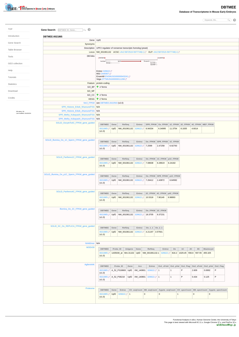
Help (10, 70)
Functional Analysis (184, 320)
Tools (10, 56)
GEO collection (15, 63)
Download (13, 91)
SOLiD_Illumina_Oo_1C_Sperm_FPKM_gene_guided (69, 140)
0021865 (103, 128)
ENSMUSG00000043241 (116, 76)
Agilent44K (90, 264)
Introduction (13, 36)
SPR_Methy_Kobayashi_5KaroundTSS (76, 115)
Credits (11, 98)
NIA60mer (90, 243)
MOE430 (90, 247)
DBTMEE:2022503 (109, 103)
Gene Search (14, 43)
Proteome (90, 288)
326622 (106, 71)
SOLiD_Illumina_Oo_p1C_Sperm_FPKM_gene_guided (69, 174)
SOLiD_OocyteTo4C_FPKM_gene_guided (75, 123)
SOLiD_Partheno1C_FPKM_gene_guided (75, 157)
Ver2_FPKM (89, 103)
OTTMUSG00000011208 (113, 79)
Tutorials (12, 77)
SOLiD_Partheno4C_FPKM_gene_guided (75, 191)
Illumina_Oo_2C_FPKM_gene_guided (77, 209)
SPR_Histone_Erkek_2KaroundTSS (78, 111)
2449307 (105, 74)
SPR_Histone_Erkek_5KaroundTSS (78, 107)
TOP (10, 29)
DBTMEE (228, 7)
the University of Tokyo (226, 320)
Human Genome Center (206, 320)
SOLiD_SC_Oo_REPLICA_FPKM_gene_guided (72, 226)
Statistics (12, 84)
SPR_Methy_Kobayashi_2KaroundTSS (76, 119)
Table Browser (15, 49)
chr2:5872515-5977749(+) (132, 52)
